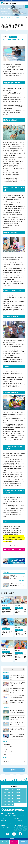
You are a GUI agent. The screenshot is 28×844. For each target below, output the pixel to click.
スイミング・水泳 (8, 747)
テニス (5, 749)
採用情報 (17, 823)
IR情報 (3, 825)
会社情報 (17, 818)
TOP (3, 818)
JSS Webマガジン (19, 17)
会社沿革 (4, 820)
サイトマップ (18, 828)
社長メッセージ (18, 820)
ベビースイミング (13, 37)
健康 (5, 754)
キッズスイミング (8, 744)
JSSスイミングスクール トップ (7, 17)
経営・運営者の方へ (19, 825)
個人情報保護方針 (6, 828)
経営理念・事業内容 (6, 823)
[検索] (23, 669)
